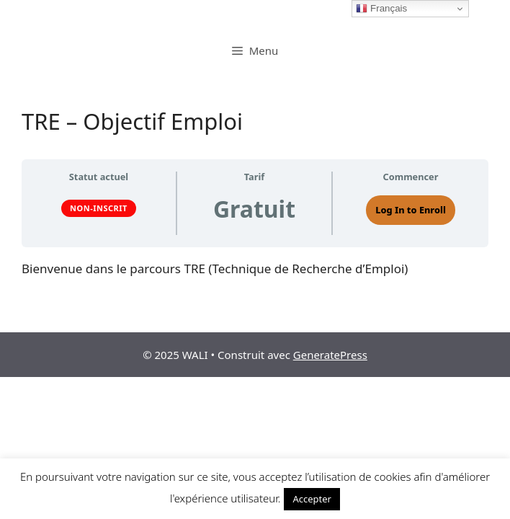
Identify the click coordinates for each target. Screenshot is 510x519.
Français (381, 8)
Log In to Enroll (410, 209)
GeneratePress (330, 354)
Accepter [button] (311, 498)
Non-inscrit (99, 208)
